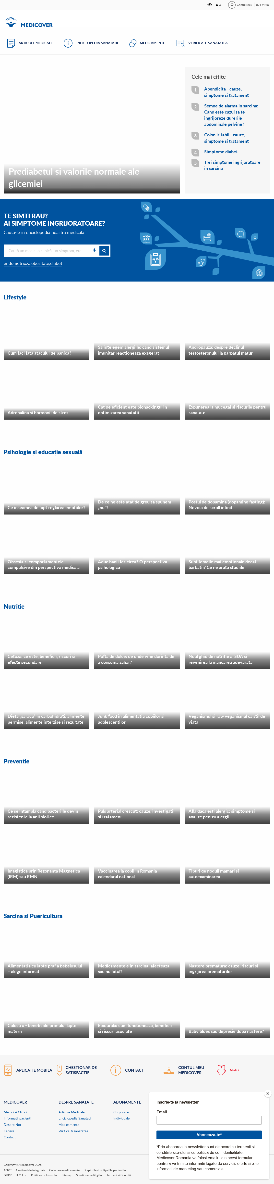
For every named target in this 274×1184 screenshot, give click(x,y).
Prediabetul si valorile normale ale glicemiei (74, 177)
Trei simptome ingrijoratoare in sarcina (232, 165)
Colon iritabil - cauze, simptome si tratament (226, 138)
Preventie (18, 760)
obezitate (40, 263)
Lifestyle (16, 296)
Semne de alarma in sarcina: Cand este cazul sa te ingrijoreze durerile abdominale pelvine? (231, 115)
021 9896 (262, 5)
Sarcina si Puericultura (36, 914)
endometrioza (17, 263)
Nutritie (15, 605)
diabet (56, 263)
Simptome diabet (221, 152)
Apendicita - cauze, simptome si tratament (226, 92)
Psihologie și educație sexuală (46, 451)
